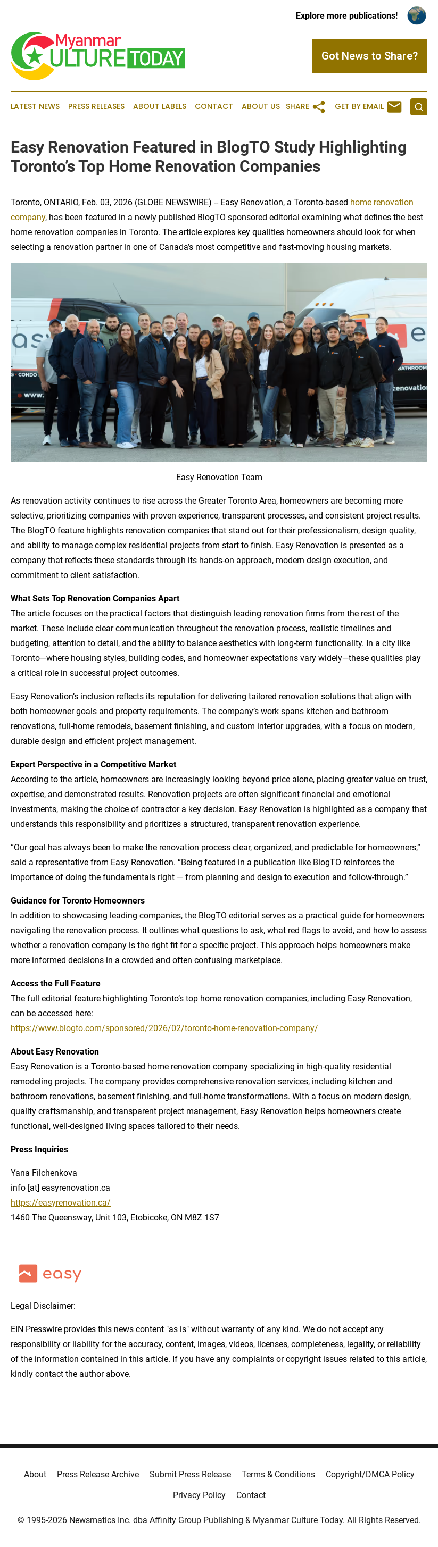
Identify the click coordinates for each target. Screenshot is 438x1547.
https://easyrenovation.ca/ (61, 1203)
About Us (261, 106)
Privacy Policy (199, 1495)
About (35, 1474)
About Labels (159, 106)
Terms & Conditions (278, 1474)
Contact (214, 106)
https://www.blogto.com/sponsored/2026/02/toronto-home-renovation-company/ (164, 1028)
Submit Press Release (190, 1474)
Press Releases (96, 106)
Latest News (35, 106)
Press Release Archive (98, 1474)
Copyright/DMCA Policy (370, 1474)
